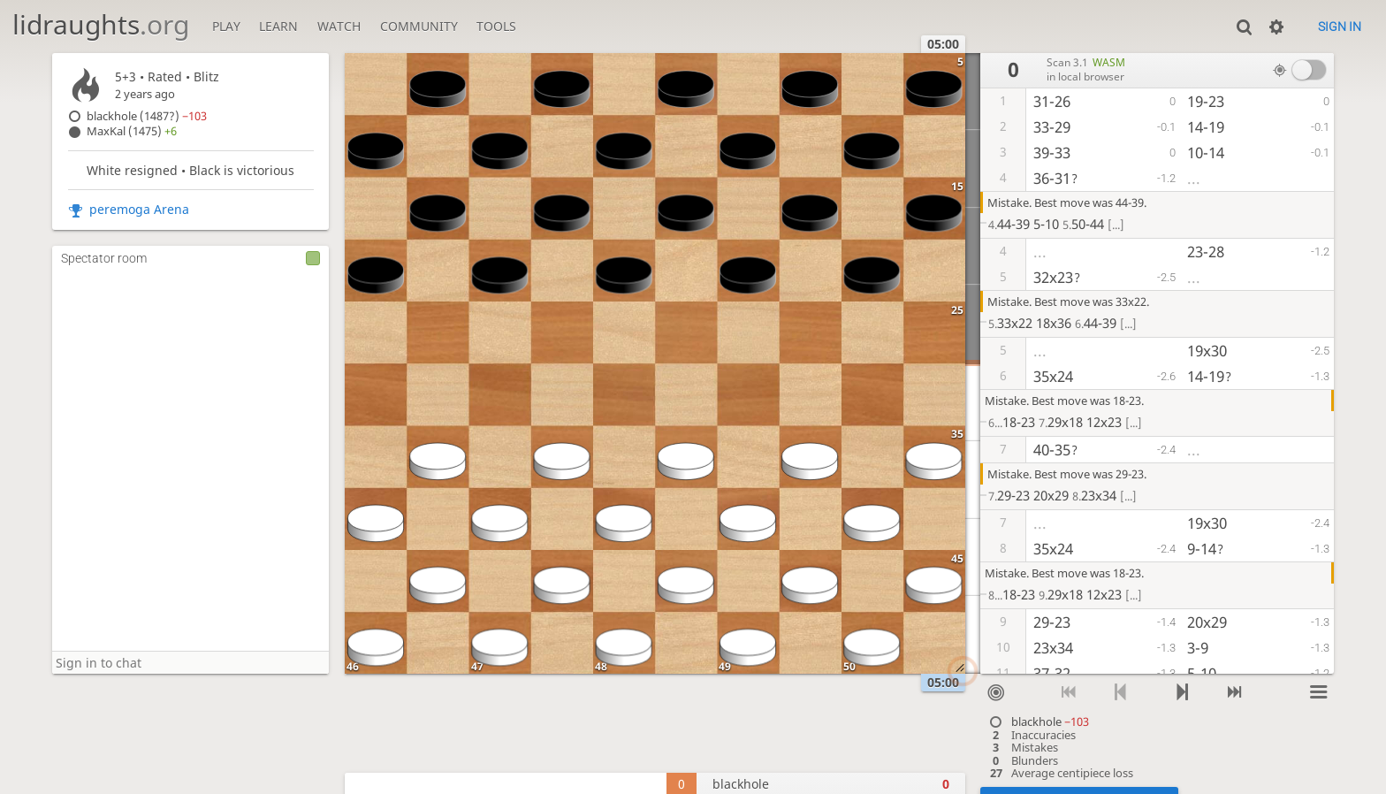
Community (419, 26)
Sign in (1339, 26)
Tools (496, 26)
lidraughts (100, 24)
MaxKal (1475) (132, 131)
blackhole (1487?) (147, 116)
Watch (339, 26)
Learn (278, 26)
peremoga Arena (139, 209)
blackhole (1050, 721)
